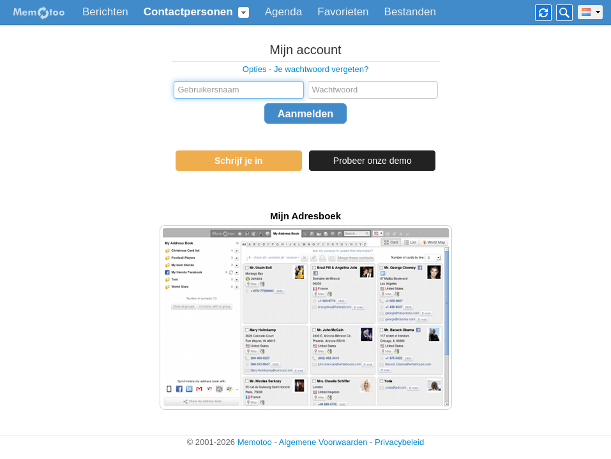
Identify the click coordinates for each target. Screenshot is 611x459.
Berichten (105, 12)
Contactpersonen (188, 12)
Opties (255, 69)
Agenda (284, 12)
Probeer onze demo (372, 161)
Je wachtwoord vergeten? (321, 69)
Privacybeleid (399, 442)
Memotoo (255, 442)
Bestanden (410, 12)
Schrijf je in (238, 161)
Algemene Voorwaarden (323, 442)
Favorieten (342, 12)
